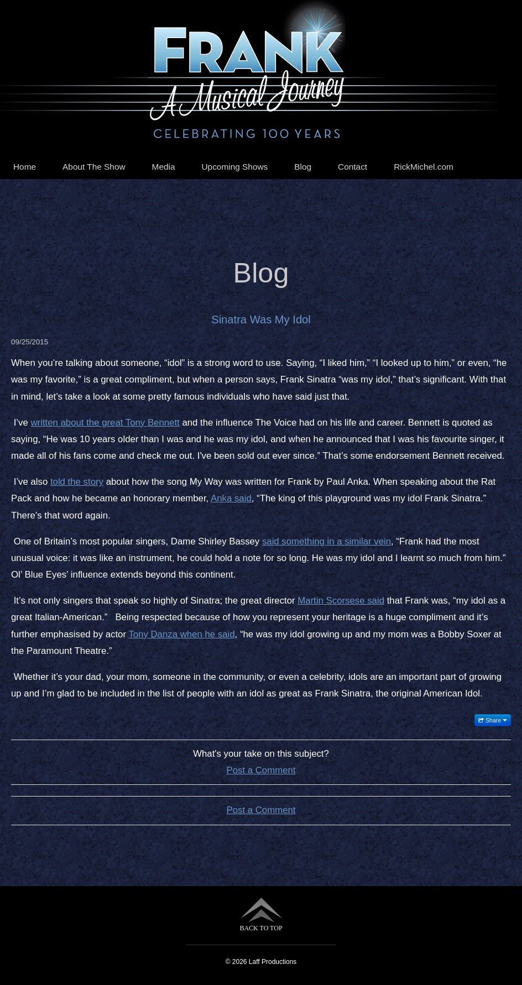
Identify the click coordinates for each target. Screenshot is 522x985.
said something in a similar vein (326, 541)
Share (492, 720)
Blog (302, 166)
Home (24, 166)
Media (163, 166)
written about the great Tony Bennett (104, 422)
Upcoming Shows (235, 166)
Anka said (231, 498)
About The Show (94, 166)
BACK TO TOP (260, 914)
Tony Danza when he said (181, 634)
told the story (76, 481)
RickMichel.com (423, 166)
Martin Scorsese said (340, 600)
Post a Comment (261, 770)
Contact (352, 166)
